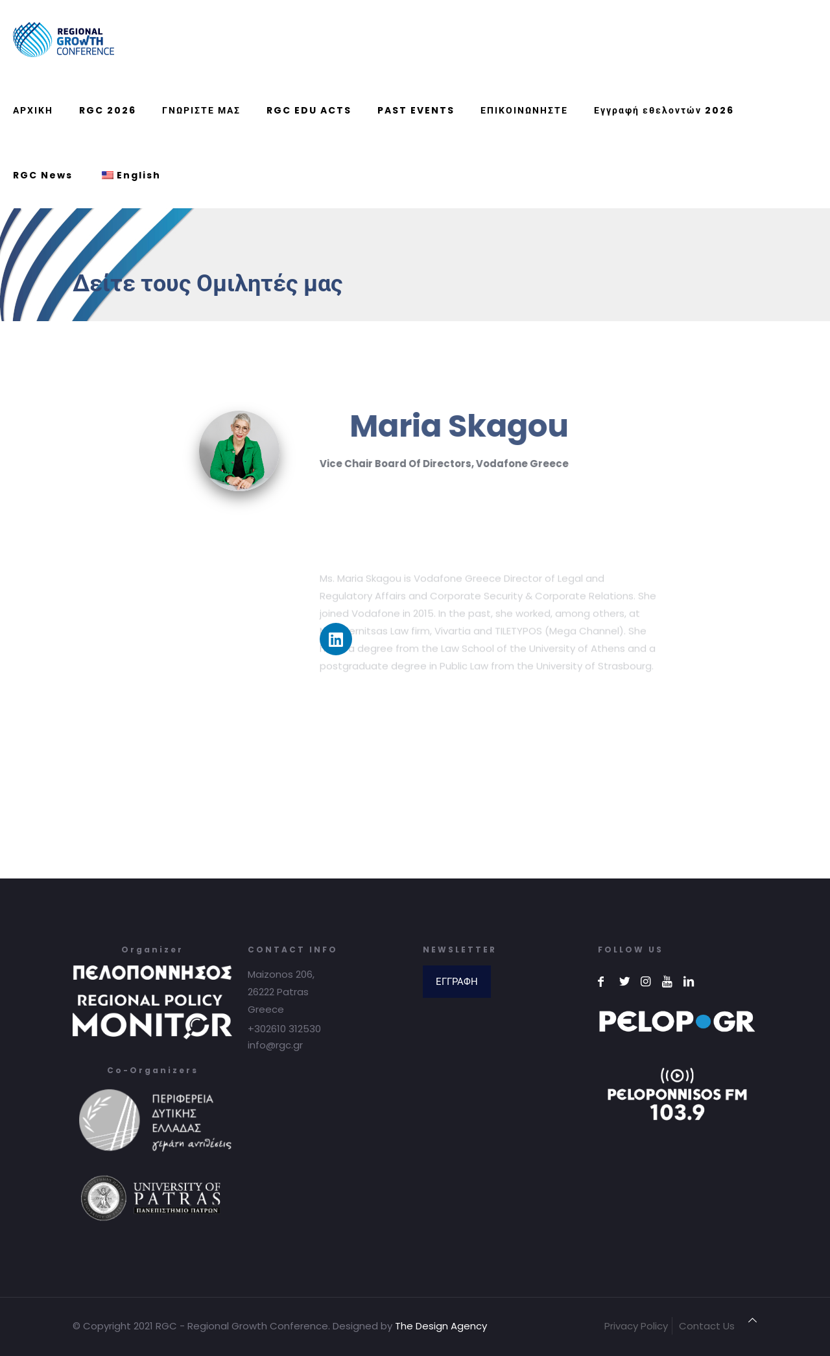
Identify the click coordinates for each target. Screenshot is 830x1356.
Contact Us (707, 1326)
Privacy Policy (636, 1326)
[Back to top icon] (752, 1320)
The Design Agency (441, 1326)
